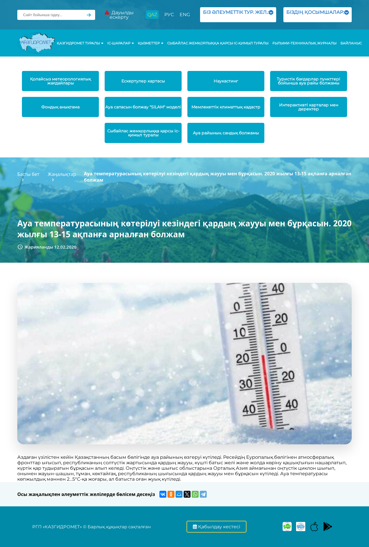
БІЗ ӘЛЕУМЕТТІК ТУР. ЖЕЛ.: (238, 15)
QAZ (152, 14)
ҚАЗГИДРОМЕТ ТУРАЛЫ (80, 43)
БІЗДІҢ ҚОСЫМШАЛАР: (317, 15)
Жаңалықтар (62, 174)
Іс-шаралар (120, 43)
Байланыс (351, 43)
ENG (185, 14)
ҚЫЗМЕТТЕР (150, 43)
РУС (169, 14)
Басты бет (28, 174)
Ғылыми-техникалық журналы (304, 43)
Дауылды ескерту (119, 15)
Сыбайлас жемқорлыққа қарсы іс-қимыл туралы (217, 43)
